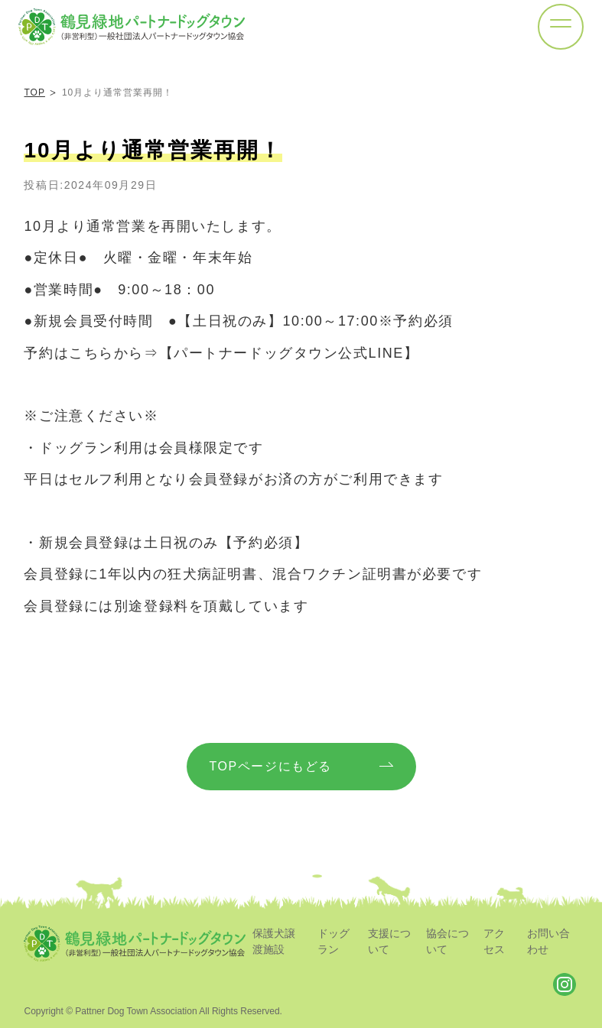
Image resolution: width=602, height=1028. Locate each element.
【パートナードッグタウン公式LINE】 (289, 353)
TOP (34, 92)
